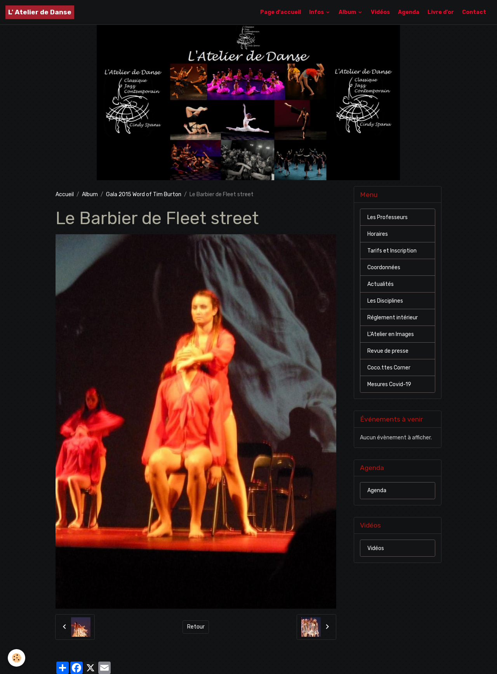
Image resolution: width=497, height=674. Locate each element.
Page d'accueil (280, 12)
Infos (317, 12)
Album (348, 12)
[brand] (39, 12)
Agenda (408, 12)
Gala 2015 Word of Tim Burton (143, 194)
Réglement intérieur (392, 317)
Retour (196, 626)
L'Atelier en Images (390, 334)
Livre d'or (440, 12)
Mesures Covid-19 (389, 384)
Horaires (377, 234)
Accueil (65, 194)
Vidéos (380, 12)
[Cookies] (16, 658)
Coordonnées (383, 267)
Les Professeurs (387, 217)
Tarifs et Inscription (392, 250)
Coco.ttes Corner (388, 367)
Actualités (380, 284)
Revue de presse (387, 351)
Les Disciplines (385, 301)
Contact (474, 12)
